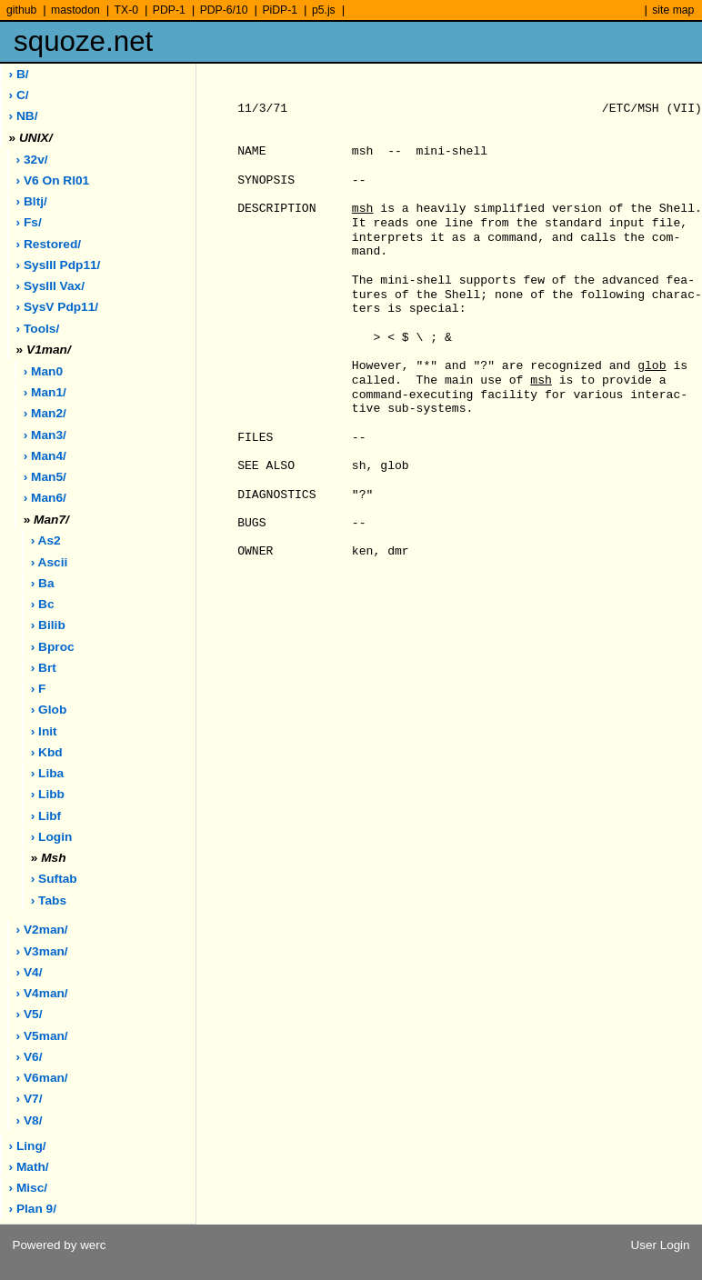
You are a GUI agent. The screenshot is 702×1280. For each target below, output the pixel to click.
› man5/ (45, 477)
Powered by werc (58, 1245)
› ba (43, 583)
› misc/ (28, 1188)
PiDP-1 (279, 10)
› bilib (48, 625)
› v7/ (29, 1098)
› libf (46, 816)
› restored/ (49, 244)
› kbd (47, 752)
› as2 (46, 540)
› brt (43, 668)
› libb (48, 794)
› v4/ (29, 972)
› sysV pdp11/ (57, 307)
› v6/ (29, 1057)
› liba (48, 773)
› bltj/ (31, 201)
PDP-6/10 (224, 10)
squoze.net (83, 41)
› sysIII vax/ (50, 286)
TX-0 (126, 10)
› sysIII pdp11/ (58, 265)
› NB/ (23, 116)
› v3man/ (42, 951)
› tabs (48, 900)
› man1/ (45, 392)
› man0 (43, 371)
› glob (49, 709)
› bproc (53, 647)
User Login (660, 1245)
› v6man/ (42, 1078)
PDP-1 (169, 10)
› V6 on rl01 (53, 180)
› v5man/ (42, 1036)
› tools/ (38, 328)
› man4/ (45, 456)
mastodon (75, 10)
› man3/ (45, 435)
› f (38, 688)
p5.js (324, 10)
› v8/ (29, 1120)
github (21, 10)
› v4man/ (42, 993)
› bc (43, 604)
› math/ (29, 1167)
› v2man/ (42, 929)
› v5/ (29, 1014)
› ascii (49, 562)
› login (52, 837)
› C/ (19, 95)
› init (44, 731)
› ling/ (27, 1146)
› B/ (19, 74)
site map (673, 10)
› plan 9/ (32, 1208)
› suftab (54, 878)
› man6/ (45, 498)
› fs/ (29, 222)
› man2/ (45, 413)
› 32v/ (32, 159)
